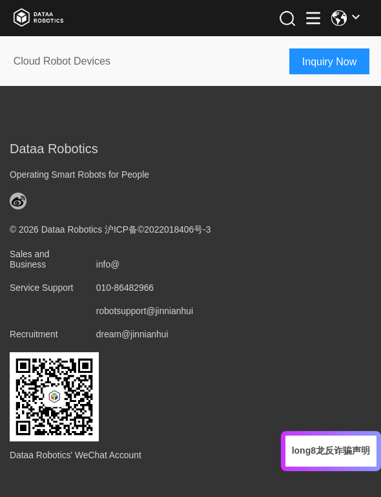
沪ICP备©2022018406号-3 (158, 229)
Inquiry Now (329, 61)
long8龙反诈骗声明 (331, 450)
